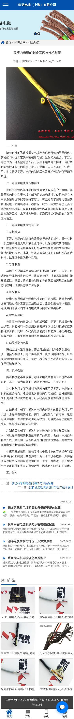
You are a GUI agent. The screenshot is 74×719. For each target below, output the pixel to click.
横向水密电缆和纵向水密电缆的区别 (29, 525)
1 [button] (35, 36)
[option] (37, 27)
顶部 (64, 713)
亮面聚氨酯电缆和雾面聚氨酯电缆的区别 (32, 508)
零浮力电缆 (24, 171)
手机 (46, 713)
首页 (8, 42)
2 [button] (38, 36)
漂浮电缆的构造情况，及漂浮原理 (27, 541)
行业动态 (33, 42)
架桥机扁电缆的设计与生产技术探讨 (51, 487)
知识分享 (19, 42)
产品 (28, 713)
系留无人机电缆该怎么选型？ (24, 558)
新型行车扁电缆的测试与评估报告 (32, 483)
